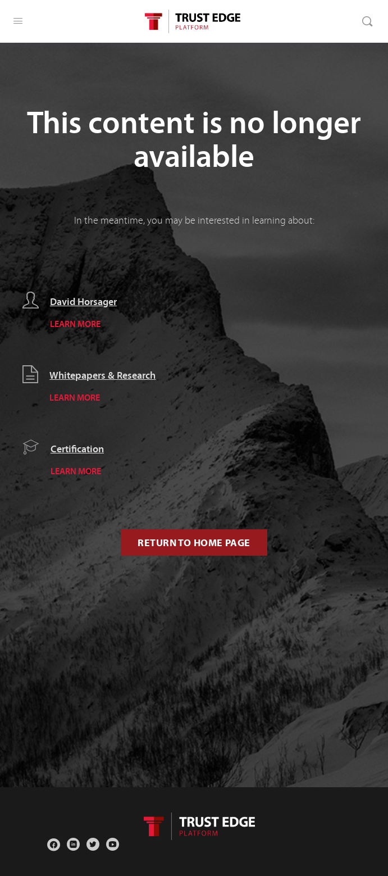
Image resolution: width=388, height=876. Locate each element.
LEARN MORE (75, 323)
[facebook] (53, 844)
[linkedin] (73, 844)
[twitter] (92, 844)
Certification (77, 449)
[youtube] (112, 844)
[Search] (367, 21)
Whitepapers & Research (102, 375)
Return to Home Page (194, 542)
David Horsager (83, 302)
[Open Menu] (18, 21)
